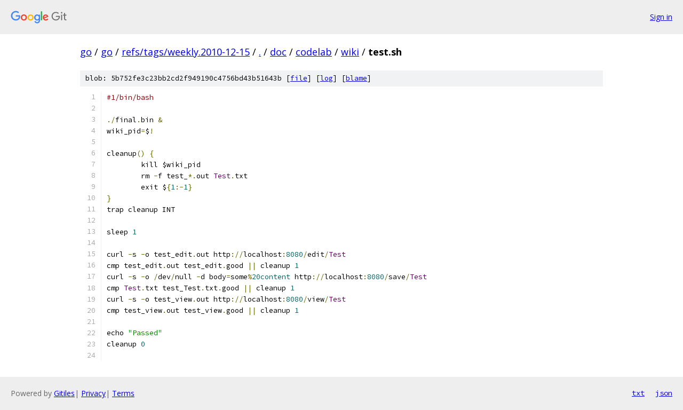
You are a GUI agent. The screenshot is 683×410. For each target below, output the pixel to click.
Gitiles (64, 393)
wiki (350, 51)
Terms (123, 393)
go (86, 51)
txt (638, 393)
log (326, 78)
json (663, 393)
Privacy (93, 393)
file (298, 78)
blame (356, 78)
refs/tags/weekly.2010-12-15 (186, 51)
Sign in (661, 17)
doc (278, 51)
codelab (314, 51)
